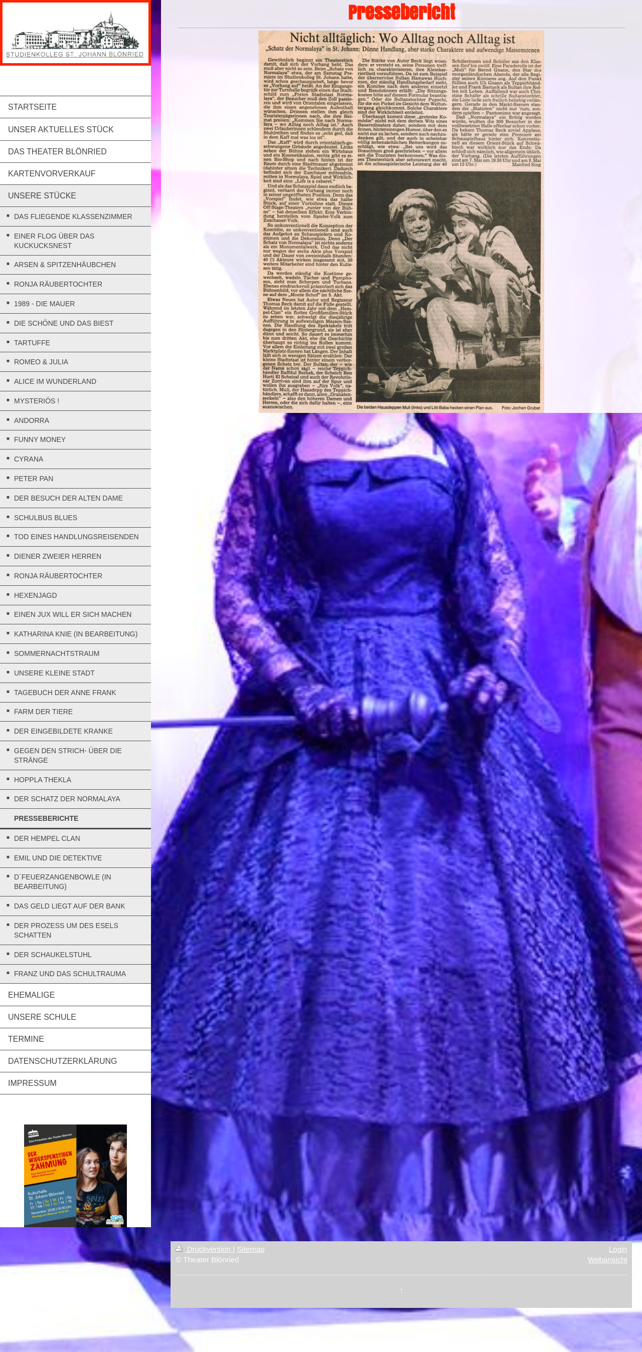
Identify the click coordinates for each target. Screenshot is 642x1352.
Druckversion (204, 1249)
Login (618, 1249)
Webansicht (607, 1259)
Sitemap (250, 1249)
